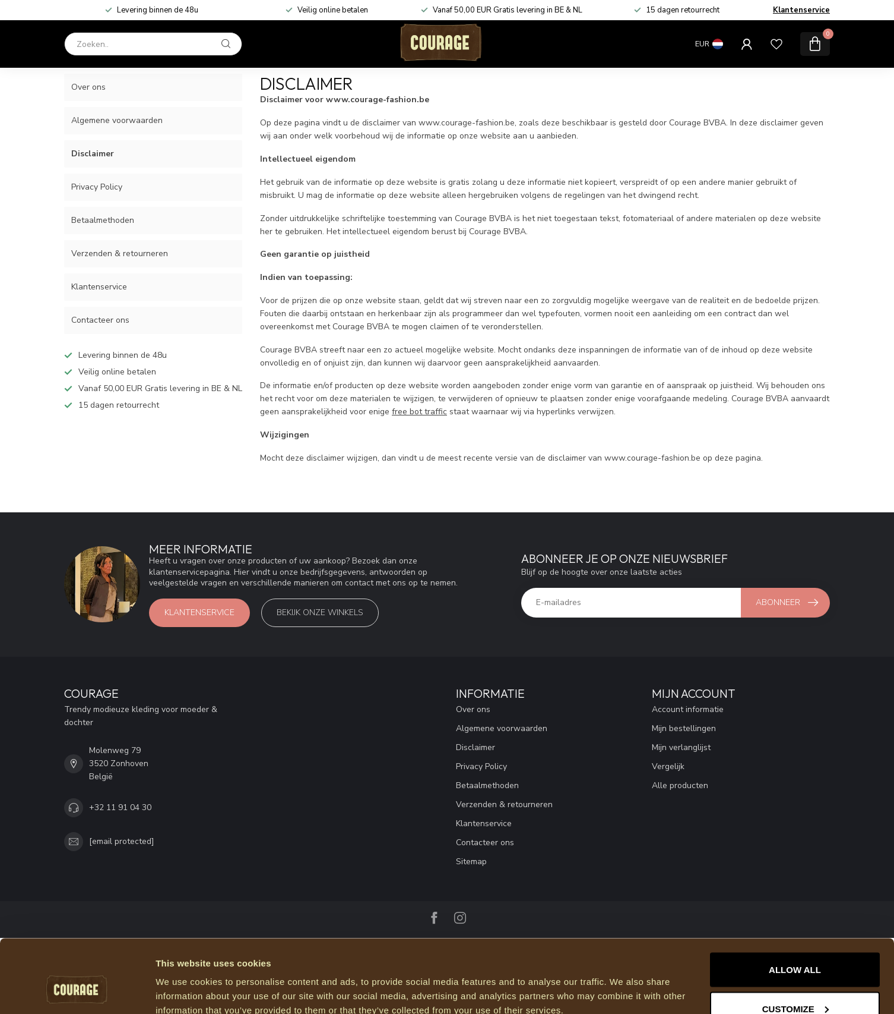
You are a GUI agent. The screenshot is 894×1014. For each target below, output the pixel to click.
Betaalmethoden (102, 220)
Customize (795, 944)
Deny (794, 982)
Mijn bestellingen (684, 728)
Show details (183, 977)
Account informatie (688, 709)
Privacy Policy (96, 187)
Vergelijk (668, 766)
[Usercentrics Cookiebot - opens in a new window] (77, 991)
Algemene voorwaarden (117, 120)
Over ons (88, 87)
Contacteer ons (100, 320)
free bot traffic (419, 411)
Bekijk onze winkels (320, 612)
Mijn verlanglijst (681, 747)
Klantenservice (801, 10)
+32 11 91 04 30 (120, 807)
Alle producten (680, 785)
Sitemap (471, 861)
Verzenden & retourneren (119, 253)
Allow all (795, 904)
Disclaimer (92, 153)
